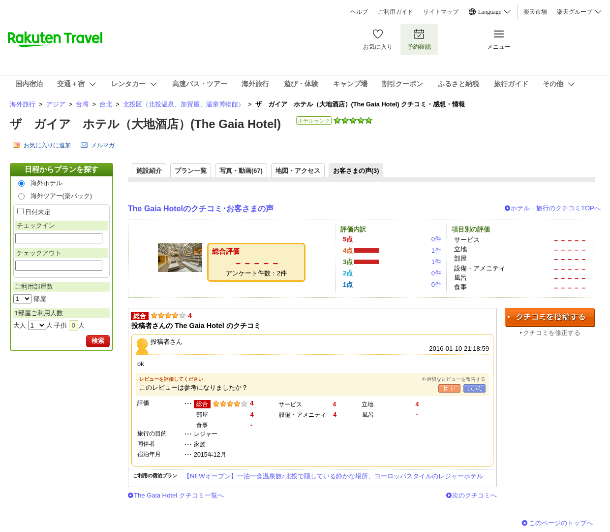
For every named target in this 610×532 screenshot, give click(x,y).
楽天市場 (535, 11)
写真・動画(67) (241, 170)
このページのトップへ (561, 523)
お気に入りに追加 (47, 145)
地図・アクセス (297, 170)
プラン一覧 (191, 170)
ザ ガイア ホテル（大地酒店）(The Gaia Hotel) (145, 124)
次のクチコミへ (474, 495)
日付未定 (38, 212)
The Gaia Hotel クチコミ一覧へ (179, 495)
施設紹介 (149, 170)
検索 (98, 340)
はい (449, 388)
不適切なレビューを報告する (454, 379)
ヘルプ (359, 11)
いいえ (474, 388)
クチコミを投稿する (550, 317)
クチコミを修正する (551, 332)
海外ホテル (46, 183)
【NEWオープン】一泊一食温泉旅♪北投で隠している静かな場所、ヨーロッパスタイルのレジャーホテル (333, 476)
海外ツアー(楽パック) (61, 196)
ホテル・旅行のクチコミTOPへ (556, 208)
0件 (436, 239)
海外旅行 (22, 104)
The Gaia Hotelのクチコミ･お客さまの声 (201, 208)
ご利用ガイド (395, 11)
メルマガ (103, 145)
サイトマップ (440, 11)
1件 (436, 250)
